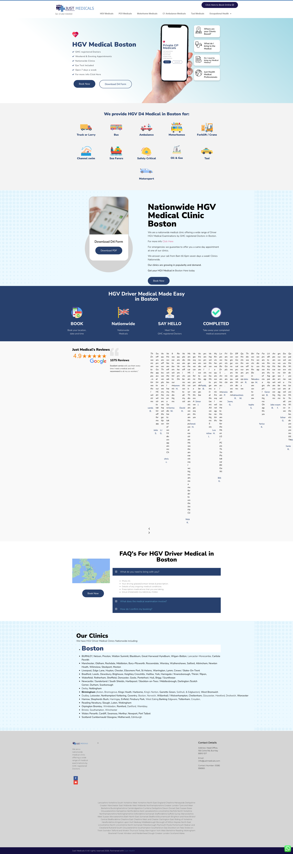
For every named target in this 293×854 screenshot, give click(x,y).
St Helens (146, 670)
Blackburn (135, 656)
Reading (86, 702)
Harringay (115, 699)
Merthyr (123, 713)
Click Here (168, 241)
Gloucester (208, 695)
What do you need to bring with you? (139, 571)
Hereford (220, 695)
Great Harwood (150, 656)
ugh (188, 674)
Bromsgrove (110, 692)
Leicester (95, 695)
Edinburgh (136, 717)
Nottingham (95, 688)
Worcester (242, 695)
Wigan (174, 656)
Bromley (97, 706)
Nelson (97, 656)
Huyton (109, 670)
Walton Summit (120, 656)
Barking (163, 699)
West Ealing (152, 699)
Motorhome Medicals (147, 13)
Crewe (177, 670)
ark (143, 699)
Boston (142, 695)
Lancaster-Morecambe (199, 656)
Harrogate (166, 674)
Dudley (85, 695)
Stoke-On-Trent (191, 670)
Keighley (129, 674)
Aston (100, 692)
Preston (106, 656)
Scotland (86, 717)
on (119, 666)
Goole (133, 677)
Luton (114, 702)
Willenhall (162, 695)
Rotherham (100, 677)
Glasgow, (112, 717)
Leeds (95, 674)
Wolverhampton (179, 695)
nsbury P (136, 699)
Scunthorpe (169, 677)
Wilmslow (94, 666)
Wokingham (124, 702)
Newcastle (87, 681)
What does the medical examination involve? (143, 601)
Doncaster (123, 677)
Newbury (96, 702)
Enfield (125, 699)
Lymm (169, 670)
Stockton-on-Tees (149, 681)
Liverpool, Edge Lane (93, 670)
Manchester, (88, 663)
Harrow (86, 699)
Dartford (131, 706)
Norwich (151, 695)
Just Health (129, 850)
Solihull (181, 692)
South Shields (117, 681)
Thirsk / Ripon (198, 674)
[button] (167, 572)
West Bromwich (209, 692)
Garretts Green (167, 692)
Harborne (138, 692)
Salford (191, 663)
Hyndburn (164, 656)
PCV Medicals (125, 13)
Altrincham (201, 663)
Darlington (183, 681)
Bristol (85, 709)
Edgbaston (193, 692)
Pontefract (142, 677)
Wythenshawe (178, 663)
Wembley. (142, 706)
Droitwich (231, 695)
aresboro (181, 674)
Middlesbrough (168, 681)
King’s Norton (151, 692)
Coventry (132, 695)
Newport (132, 713)
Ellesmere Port (132, 670)
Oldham (99, 663)
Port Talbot (144, 713)
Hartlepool (131, 681)
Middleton (121, 663)
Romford (121, 706)
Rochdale (110, 663)
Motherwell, (124, 717)
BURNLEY (87, 656)
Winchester (111, 709)
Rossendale (152, 663)
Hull (152, 677)
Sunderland (101, 681)
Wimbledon (109, 706)
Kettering (121, 695)
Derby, (85, 688)
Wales (85, 713)
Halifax (150, 674)
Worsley (164, 663)
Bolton (183, 656)
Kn (175, 674)
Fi (131, 699)
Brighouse (117, 674)
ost (116, 666)
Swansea (112, 713)
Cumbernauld (99, 717)
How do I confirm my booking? (136, 609)
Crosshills (139, 674)
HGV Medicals (106, 13)
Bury (131, 663)
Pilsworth (140, 663)
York (157, 674)
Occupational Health (220, 13)
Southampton (97, 709)
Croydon (195, 699)
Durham (94, 684)
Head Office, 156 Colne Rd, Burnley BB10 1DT (208, 751)
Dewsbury (105, 674)
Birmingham (88, 692)
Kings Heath (125, 692)
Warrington (159, 670)
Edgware (172, 699)
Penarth (93, 713)
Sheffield (112, 677)
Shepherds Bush (100, 699)
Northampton (108, 695)
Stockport (107, 666)
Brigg (158, 677)
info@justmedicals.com (209, 761)
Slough (106, 702)
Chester (119, 670)
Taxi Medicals (197, 13)
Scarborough (106, 684)
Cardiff (102, 713)
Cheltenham (195, 695)
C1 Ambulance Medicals (174, 13)
